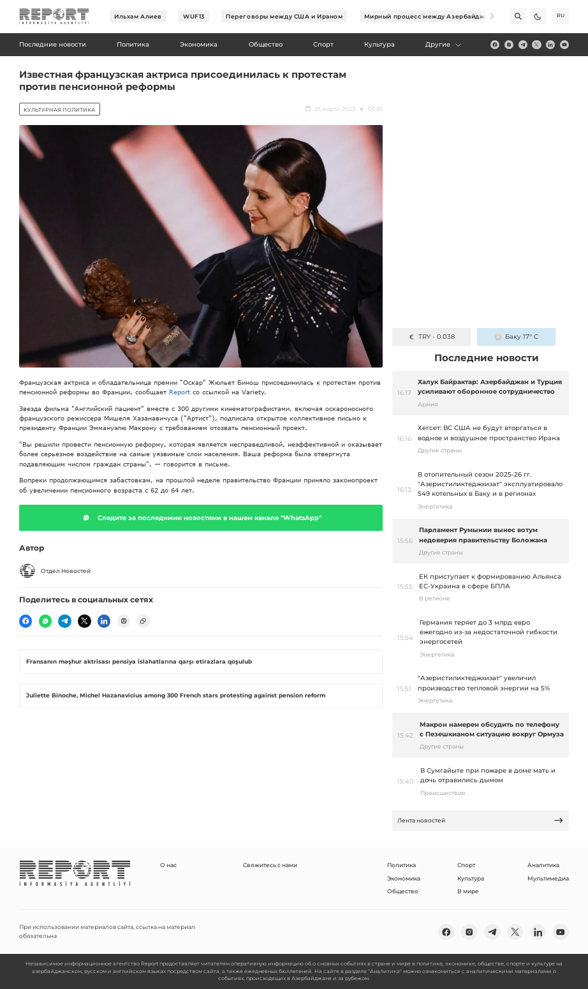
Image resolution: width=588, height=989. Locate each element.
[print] (123, 620)
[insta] (508, 44)
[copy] (142, 620)
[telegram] (522, 44)
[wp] (45, 620)
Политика (401, 864)
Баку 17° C (516, 336)
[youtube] (564, 44)
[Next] (486, 16)
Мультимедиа (548, 878)
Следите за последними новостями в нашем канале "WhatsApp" (200, 517)
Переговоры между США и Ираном (284, 16)
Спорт (466, 864)
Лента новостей (480, 820)
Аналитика (543, 864)
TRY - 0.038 (431, 336)
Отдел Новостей (55, 571)
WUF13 (194, 16)
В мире (468, 891)
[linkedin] (550, 44)
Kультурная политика (59, 110)
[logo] (54, 16)
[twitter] (536, 44)
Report (179, 392)
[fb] (494, 44)
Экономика (403, 878)
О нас (168, 864)
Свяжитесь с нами (270, 864)
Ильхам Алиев (138, 16)
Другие (443, 44)
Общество (402, 891)
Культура (470, 878)
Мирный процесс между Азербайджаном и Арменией (454, 16)
